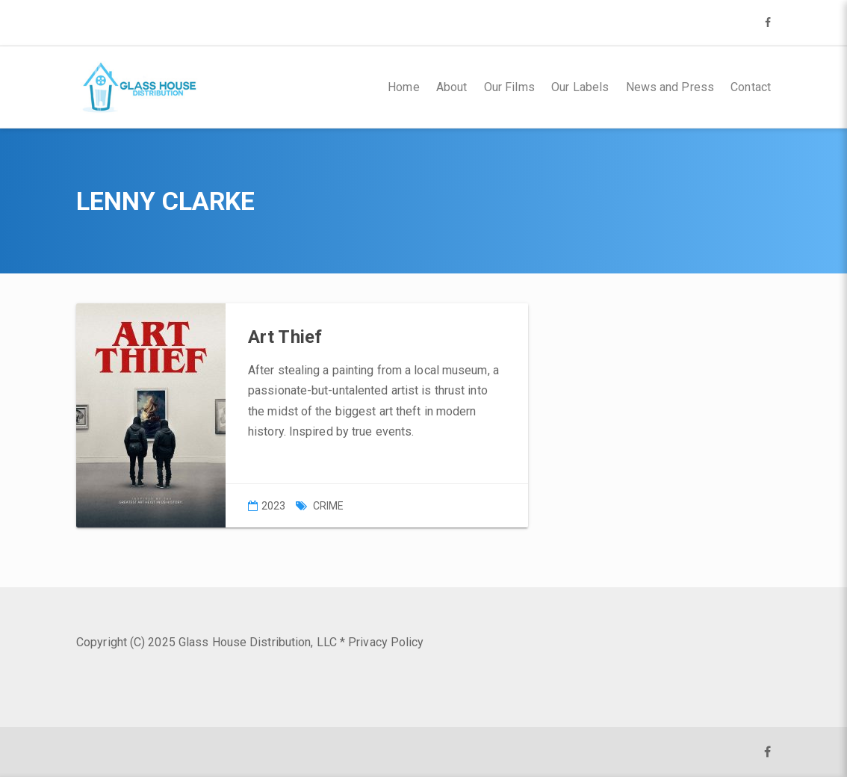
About (452, 87)
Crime (328, 506)
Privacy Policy (386, 642)
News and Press (670, 87)
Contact (750, 87)
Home (403, 87)
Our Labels (580, 87)
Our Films (509, 87)
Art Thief (285, 336)
